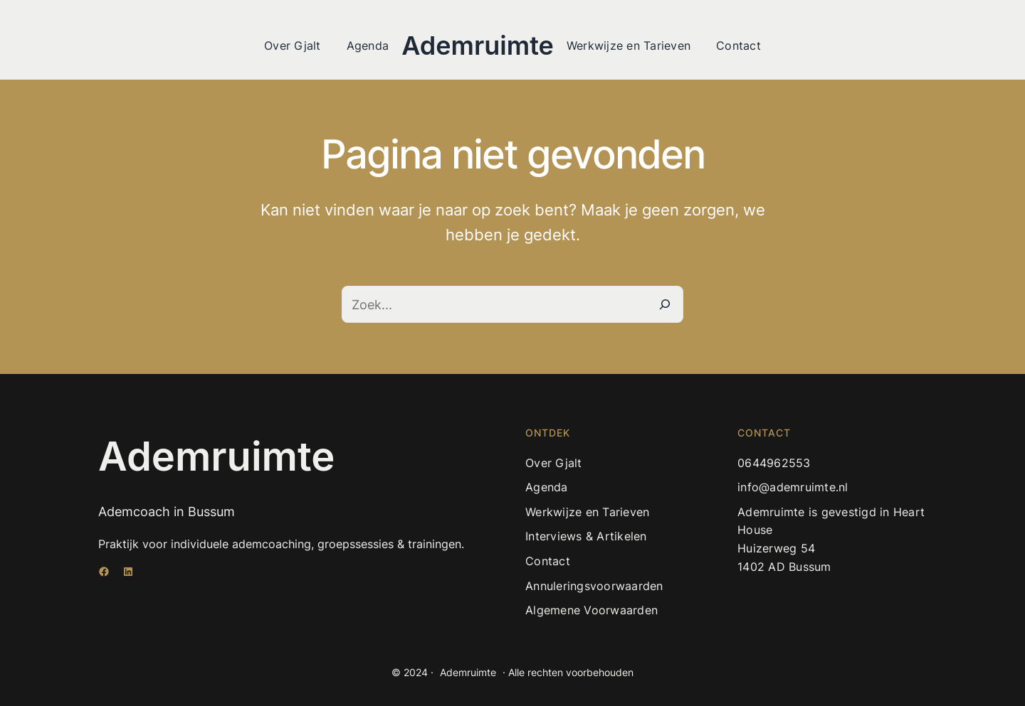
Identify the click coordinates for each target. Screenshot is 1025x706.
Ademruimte (477, 45)
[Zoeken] (665, 304)
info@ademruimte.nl (792, 487)
